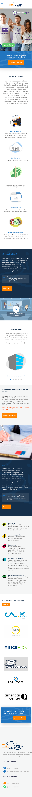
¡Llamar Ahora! (19, 718)
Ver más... (6, 507)
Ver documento (9, 415)
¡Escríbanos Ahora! (16, 62)
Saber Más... (7, 289)
